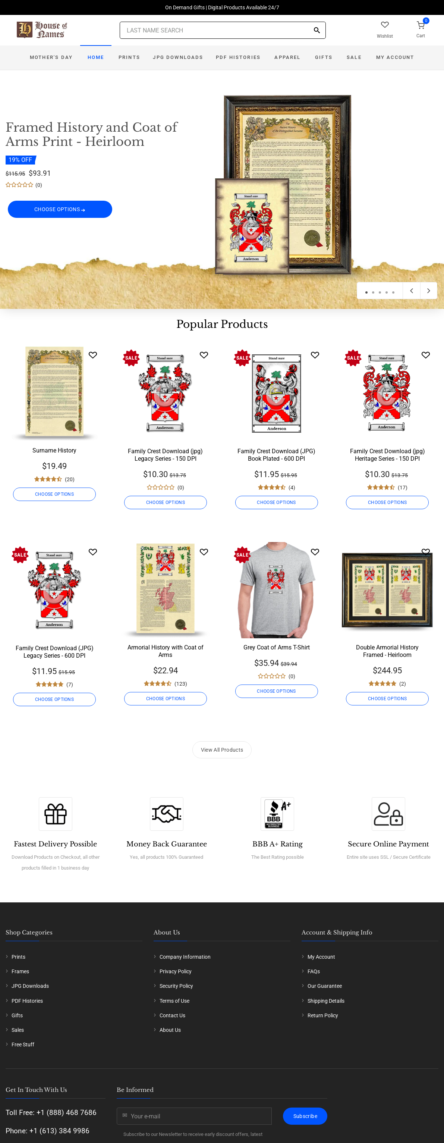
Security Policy (176, 986)
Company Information (185, 957)
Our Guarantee (325, 986)
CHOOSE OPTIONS (60, 211)
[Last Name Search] (223, 30)
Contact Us (172, 1015)
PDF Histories (238, 57)
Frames (20, 971)
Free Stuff (23, 1045)
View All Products (222, 750)
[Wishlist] (93, 355)
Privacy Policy (176, 971)
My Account (395, 57)
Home (96, 57)
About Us (170, 1030)
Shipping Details (326, 1001)
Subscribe (305, 1116)
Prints (129, 57)
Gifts (324, 57)
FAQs (314, 971)
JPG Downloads (178, 57)
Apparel (287, 57)
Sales (18, 1030)
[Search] (317, 31)
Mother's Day (51, 57)
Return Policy (323, 1015)
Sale (354, 57)
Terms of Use (174, 1001)
